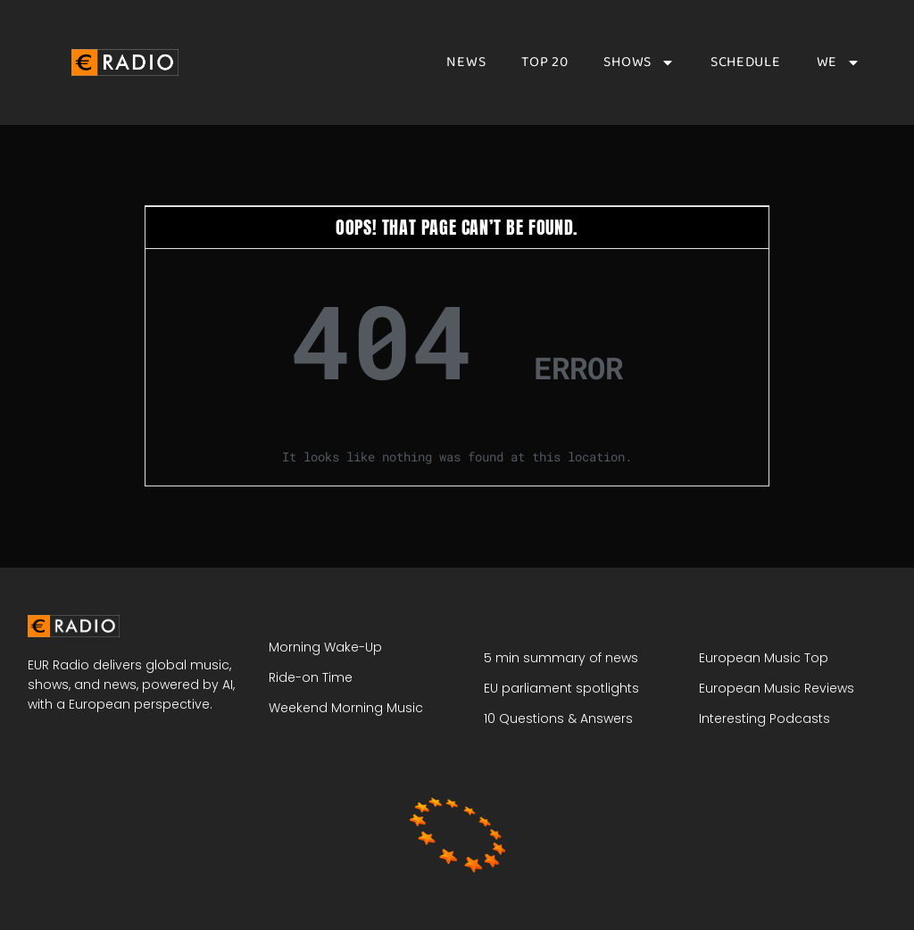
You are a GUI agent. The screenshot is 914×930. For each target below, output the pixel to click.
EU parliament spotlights (561, 688)
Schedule (745, 62)
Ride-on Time (311, 677)
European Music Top (763, 658)
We (838, 62)
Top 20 (544, 62)
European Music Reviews (776, 688)
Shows (639, 62)
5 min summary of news (561, 658)
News (466, 62)
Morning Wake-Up (325, 647)
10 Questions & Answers (558, 718)
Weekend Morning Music (346, 708)
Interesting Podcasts (764, 718)
